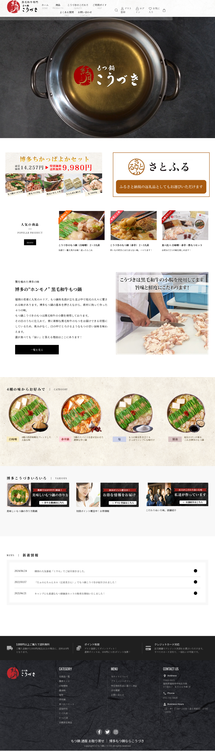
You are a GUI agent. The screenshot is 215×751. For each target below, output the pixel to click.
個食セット (64, 681)
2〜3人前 (63, 713)
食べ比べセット (66, 704)
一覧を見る (37, 350)
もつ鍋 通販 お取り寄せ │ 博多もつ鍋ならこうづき (107, 741)
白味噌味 (63, 686)
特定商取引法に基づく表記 (124, 686)
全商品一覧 (64, 676)
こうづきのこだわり (86, 6)
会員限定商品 (65, 722)
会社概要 (115, 690)
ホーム (53, 6)
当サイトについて (119, 676)
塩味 (61, 695)
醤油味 (62, 690)
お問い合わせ (93, 13)
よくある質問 (126, 6)
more (30, 242)
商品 (66, 6)
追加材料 (63, 709)
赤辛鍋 (62, 699)
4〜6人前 (63, 718)
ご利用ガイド (108, 6)
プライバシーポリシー (122, 681)
